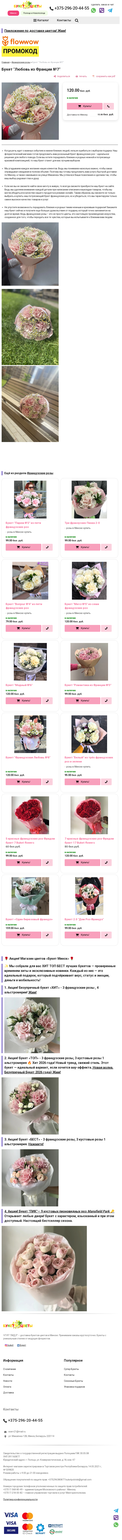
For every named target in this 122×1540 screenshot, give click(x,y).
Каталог (41, 20)
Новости (7, 1381)
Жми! (32, 992)
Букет (21, 1345)
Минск (13, 13)
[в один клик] (108, 106)
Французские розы (21, 62)
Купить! (87, 106)
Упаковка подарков (74, 1386)
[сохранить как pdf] (104, 76)
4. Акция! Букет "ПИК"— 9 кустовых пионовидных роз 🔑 (59, 1211)
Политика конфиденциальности (20, 1499)
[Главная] (17, 1328)
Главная (6, 62)
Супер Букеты (71, 1369)
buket (9, 1345)
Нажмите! (36, 1144)
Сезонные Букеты (73, 1381)
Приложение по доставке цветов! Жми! (35, 31)
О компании (9, 1369)
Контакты (62, 20)
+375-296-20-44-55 (69, 8)
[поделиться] (62, 76)
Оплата (7, 1386)
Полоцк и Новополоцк (34, 13)
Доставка (8, 1392)
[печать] (81, 76)
